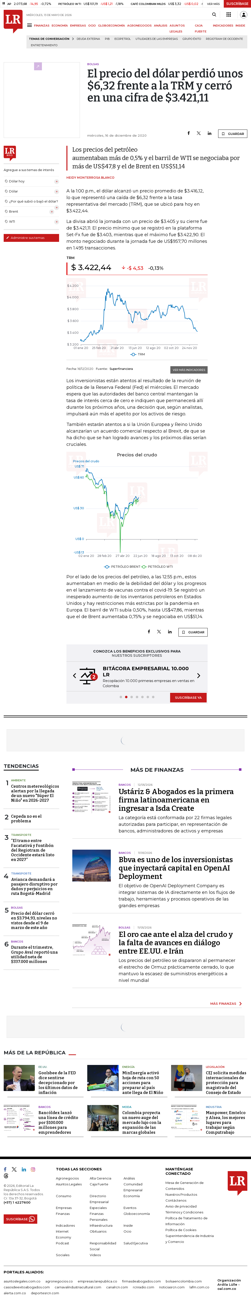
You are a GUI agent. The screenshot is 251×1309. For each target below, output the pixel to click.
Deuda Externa (88, 39)
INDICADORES (223, 25)
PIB (107, 39)
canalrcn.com (117, 1287)
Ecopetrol (122, 39)
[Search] (214, 14)
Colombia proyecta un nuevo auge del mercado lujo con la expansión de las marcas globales (141, 1122)
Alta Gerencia (100, 1178)
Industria (214, 1107)
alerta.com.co (15, 1293)
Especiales (98, 1208)
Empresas (64, 1208)
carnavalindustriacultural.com (78, 1287)
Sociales (62, 1255)
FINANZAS (42, 25)
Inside (128, 1225)
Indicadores (65, 1225)
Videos (95, 1255)
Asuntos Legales (69, 1184)
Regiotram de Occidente (224, 39)
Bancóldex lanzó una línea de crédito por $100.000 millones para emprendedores (58, 1122)
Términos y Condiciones (184, 1212)
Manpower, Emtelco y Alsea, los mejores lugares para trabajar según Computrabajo (226, 1122)
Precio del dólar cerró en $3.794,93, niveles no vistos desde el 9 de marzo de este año (34, 920)
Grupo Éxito (192, 39)
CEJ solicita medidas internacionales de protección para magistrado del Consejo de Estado (226, 1083)
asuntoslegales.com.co (22, 1281)
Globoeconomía (137, 1214)
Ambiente (18, 780)
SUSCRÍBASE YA (188, 697)
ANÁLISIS (160, 25)
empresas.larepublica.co (97, 1281)
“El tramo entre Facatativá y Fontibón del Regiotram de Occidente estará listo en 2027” (32, 850)
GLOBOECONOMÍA (111, 25)
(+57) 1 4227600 (17, 1202)
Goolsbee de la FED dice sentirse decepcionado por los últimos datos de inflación (58, 1083)
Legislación (215, 1067)
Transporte (21, 835)
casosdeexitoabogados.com (27, 1287)
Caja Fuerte (99, 1184)
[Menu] (30, 25)
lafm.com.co (199, 1287)
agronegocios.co (59, 1281)
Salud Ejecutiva (136, 1243)
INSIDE (240, 25)
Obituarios (98, 1231)
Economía (132, 1196)
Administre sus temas (25, 238)
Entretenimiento (44, 45)
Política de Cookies (180, 1230)
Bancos (17, 941)
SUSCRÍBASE (237, 3)
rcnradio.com (143, 1287)
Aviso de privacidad (181, 1206)
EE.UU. (42, 1067)
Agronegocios (67, 1178)
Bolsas (17, 907)
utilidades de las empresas (157, 39)
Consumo (63, 1196)
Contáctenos (175, 1200)
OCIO (92, 25)
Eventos (130, 1208)
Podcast (62, 1243)
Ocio (127, 1231)
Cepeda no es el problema (26, 818)
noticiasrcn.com (172, 1287)
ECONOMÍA (60, 25)
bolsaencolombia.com (184, 1281)
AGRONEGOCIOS (139, 25)
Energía (128, 1067)
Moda (126, 1107)
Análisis (129, 1178)
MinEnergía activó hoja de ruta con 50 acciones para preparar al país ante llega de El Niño (142, 1083)
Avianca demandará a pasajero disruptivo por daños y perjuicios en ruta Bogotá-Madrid (34, 886)
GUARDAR (232, 134)
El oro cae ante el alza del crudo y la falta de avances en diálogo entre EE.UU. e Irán (176, 943)
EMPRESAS (78, 25)
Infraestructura (101, 1225)
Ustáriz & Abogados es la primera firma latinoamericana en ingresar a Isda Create (176, 800)
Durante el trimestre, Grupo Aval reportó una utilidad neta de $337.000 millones (34, 954)
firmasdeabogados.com (141, 1281)
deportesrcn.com (45, 1293)
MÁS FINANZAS (223, 1003)
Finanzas (63, 1214)
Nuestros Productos (181, 1194)
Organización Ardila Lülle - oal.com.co (229, 1284)
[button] (73, 676)
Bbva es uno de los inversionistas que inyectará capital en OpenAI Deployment (176, 868)
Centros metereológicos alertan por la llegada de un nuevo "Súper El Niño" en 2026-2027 (35, 793)
